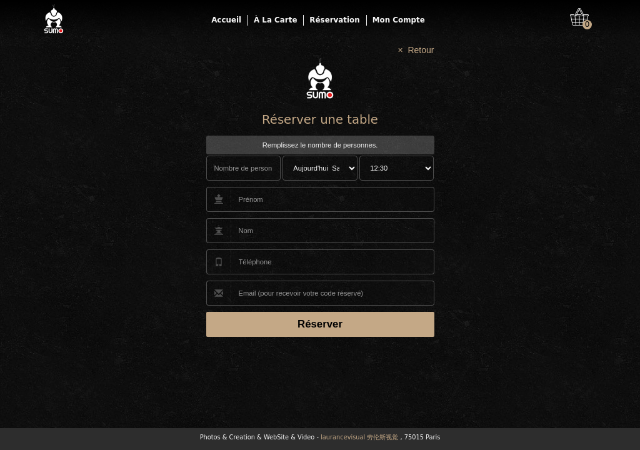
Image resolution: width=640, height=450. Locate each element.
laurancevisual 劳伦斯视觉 (359, 437)
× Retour (416, 50)
